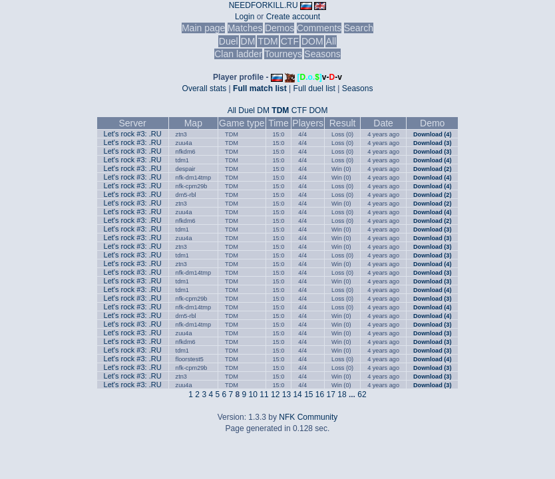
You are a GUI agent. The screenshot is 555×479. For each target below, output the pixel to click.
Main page (203, 28)
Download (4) (432, 134)
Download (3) (432, 143)
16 (319, 394)
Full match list (260, 88)
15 (308, 394)
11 (264, 394)
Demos (279, 28)
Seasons (322, 54)
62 (361, 394)
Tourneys (283, 54)
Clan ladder (238, 54)
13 (286, 394)
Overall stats (204, 88)
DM (248, 41)
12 (275, 394)
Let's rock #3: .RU (133, 134)
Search (358, 28)
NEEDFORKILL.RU (263, 5)
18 (341, 394)
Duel (228, 41)
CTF (290, 41)
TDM (268, 41)
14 (297, 394)
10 (253, 394)
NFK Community (308, 417)
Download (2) (432, 169)
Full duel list (314, 88)
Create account (293, 16)
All (331, 41)
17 (331, 394)
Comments (319, 28)
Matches (245, 28)
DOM (312, 41)
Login (244, 16)
